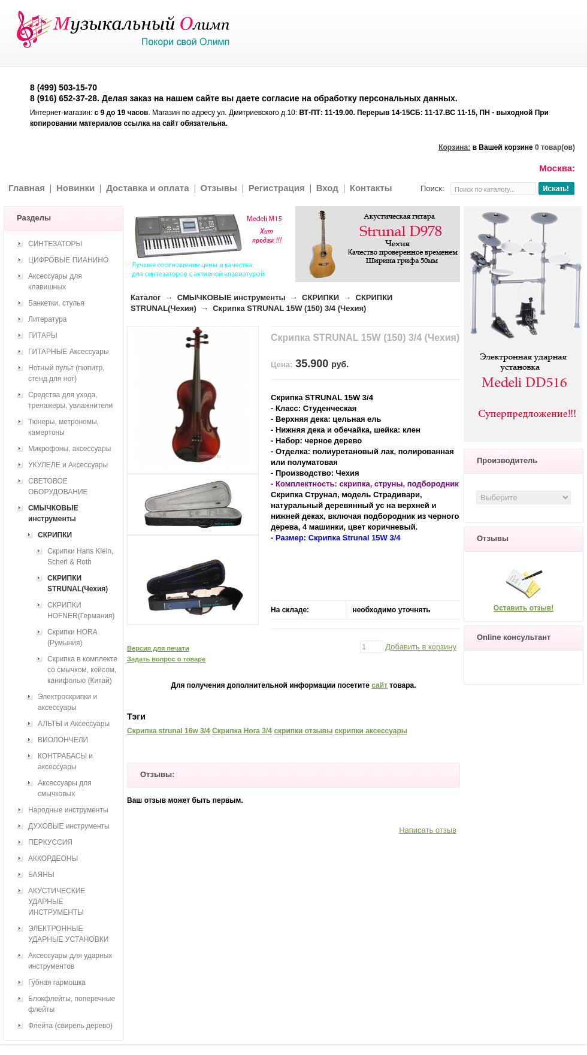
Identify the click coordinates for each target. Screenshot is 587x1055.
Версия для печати (158, 648)
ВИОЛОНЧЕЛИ (63, 740)
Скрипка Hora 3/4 (242, 731)
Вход (327, 188)
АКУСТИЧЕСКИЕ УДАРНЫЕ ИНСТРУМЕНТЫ (56, 902)
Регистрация (277, 188)
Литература (47, 319)
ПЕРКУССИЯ (50, 842)
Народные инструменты (68, 810)
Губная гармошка (57, 982)
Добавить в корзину (420, 646)
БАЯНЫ (41, 874)
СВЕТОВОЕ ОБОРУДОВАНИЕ (58, 486)
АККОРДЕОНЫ (53, 858)
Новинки (75, 188)
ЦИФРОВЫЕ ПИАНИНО (68, 260)
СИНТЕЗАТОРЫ (55, 244)
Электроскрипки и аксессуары (67, 702)
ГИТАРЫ (43, 335)
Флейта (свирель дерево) (70, 1025)
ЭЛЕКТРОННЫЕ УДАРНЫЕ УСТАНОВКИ (68, 934)
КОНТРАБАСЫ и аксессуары (65, 761)
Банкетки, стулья (56, 303)
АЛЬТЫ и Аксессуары (74, 724)
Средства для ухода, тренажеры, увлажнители (70, 400)
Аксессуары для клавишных (55, 281)
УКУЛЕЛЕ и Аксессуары (68, 465)
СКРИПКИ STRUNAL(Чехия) (77, 583)
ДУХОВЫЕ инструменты (69, 826)
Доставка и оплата (147, 188)
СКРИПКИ (320, 297)
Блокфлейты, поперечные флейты (71, 1004)
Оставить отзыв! (523, 608)
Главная (26, 188)
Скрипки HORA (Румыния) (72, 637)
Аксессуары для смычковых (65, 788)
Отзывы (219, 188)
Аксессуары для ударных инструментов (70, 961)
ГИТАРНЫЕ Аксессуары (68, 351)
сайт (379, 685)
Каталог (146, 297)
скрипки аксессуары (371, 731)
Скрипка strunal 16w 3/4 (168, 731)
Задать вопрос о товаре (166, 659)
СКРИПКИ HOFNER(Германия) (80, 610)
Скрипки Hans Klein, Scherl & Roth (80, 556)
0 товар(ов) (555, 147)
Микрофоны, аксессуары (69, 449)
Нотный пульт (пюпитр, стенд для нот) (66, 373)
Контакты (371, 188)
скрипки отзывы (303, 731)
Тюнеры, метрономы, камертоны (63, 427)
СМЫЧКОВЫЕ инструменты (231, 297)
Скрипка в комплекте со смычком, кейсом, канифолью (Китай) (82, 670)
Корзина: (454, 147)
